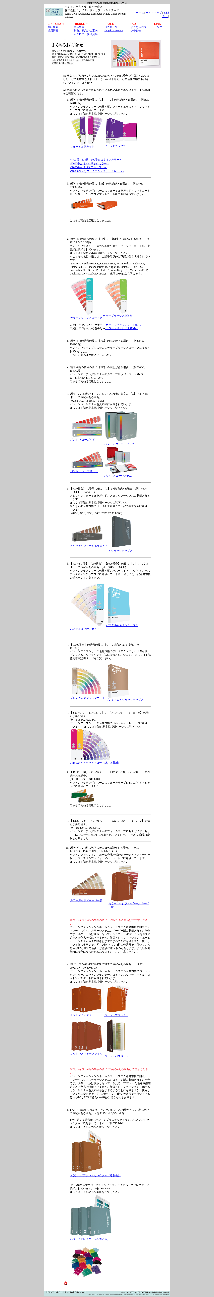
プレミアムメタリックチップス (124, 699)
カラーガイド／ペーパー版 (86, 900)
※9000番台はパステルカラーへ (88, 167)
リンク (158, 27)
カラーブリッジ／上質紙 (117, 315)
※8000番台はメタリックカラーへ (89, 163)
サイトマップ (154, 12)
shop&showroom (113, 30)
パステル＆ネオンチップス (122, 625)
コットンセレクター (82, 1014)
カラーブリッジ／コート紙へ (123, 324)
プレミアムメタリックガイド (87, 697)
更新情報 (79, 27)
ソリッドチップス (115, 146)
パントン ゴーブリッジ (84, 471)
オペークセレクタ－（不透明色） (90, 1239)
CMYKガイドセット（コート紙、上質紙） (95, 762)
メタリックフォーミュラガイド (89, 545)
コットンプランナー (116, 1015)
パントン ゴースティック (119, 444)
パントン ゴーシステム (118, 475)
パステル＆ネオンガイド (85, 628)
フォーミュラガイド (82, 146)
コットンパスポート (116, 1055)
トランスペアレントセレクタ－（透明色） (95, 1175)
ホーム (140, 12)
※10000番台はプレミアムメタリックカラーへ (97, 171)
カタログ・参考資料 (86, 34)
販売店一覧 (111, 27)
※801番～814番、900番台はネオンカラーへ (96, 159)
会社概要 (53, 27)
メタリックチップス (120, 550)
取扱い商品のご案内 (86, 30)
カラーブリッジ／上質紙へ (121, 328)
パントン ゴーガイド (82, 439)
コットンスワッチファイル (86, 1053)
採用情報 (53, 30)
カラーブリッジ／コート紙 (86, 317)
